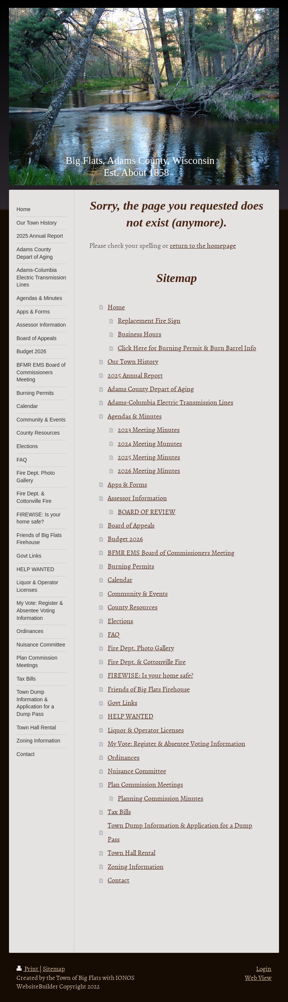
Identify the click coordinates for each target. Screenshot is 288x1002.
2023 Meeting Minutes (149, 429)
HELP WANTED (130, 716)
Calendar (120, 579)
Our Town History (133, 361)
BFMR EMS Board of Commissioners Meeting (171, 553)
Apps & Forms (127, 484)
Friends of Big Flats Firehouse (149, 689)
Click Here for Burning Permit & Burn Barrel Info (187, 348)
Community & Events (138, 593)
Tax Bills (119, 812)
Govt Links (122, 703)
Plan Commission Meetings (145, 784)
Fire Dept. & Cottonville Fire (147, 662)
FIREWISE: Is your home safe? (150, 675)
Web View (258, 977)
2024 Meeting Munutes (150, 443)
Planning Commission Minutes (160, 798)
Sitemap (54, 968)
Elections (120, 621)
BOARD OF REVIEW (147, 512)
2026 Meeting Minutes (149, 470)
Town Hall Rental (131, 853)
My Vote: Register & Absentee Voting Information (176, 743)
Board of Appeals (131, 525)
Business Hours (139, 334)
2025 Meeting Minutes (149, 457)
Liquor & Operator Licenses (146, 730)
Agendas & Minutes (135, 416)
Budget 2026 (125, 539)
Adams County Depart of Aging (151, 389)
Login (264, 968)
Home (116, 307)
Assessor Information (137, 498)
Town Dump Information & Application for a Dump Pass (180, 832)
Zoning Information (136, 866)
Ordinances (124, 757)
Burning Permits (131, 566)
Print (27, 968)
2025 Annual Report (135, 375)
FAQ (114, 634)
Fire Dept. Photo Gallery (141, 648)
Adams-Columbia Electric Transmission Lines (170, 402)
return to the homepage (203, 245)
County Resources (133, 607)
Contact (118, 880)
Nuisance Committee (137, 771)
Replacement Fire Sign (149, 320)
